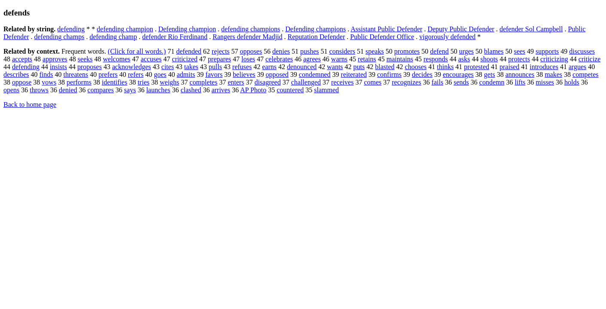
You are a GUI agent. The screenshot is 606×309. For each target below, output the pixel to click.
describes (16, 74)
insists (58, 66)
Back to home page (29, 104)
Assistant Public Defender (386, 29)
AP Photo (253, 90)
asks (464, 59)
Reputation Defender (316, 36)
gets (489, 74)
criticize (590, 59)
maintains (400, 59)
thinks (445, 66)
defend (439, 51)
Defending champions (315, 29)
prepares (219, 59)
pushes (309, 51)
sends (461, 82)
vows (49, 82)
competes (585, 74)
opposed (277, 74)
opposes (251, 51)
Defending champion (187, 29)
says (130, 90)
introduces (544, 66)
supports (547, 51)
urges (466, 51)
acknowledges (131, 66)
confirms (389, 74)
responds (435, 59)
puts (359, 66)
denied (68, 90)
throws (39, 90)
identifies (115, 82)
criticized (185, 59)
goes (160, 74)
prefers (107, 74)
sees (519, 51)
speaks (374, 51)
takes (191, 66)
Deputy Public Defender (460, 29)
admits (186, 74)
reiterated (354, 74)
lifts (520, 82)
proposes (89, 66)
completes (203, 82)
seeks (85, 59)
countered (290, 90)
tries (143, 82)
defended (188, 51)
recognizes (406, 82)
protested (476, 66)
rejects (221, 51)
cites (167, 66)
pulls (215, 66)
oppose (21, 82)
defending (71, 29)
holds (571, 82)
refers (135, 74)
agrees (312, 59)
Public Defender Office (382, 36)
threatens (76, 74)
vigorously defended (447, 36)
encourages (458, 74)
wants (335, 66)
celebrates (279, 59)
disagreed (267, 82)
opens (11, 90)
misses (545, 82)
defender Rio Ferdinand (174, 36)
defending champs (59, 36)
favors (213, 74)
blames (493, 51)
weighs (169, 82)
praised (509, 66)
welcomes (117, 59)
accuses (150, 59)
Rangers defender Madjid (248, 36)
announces (520, 74)
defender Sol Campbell (531, 29)
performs (79, 82)
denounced (302, 66)
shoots (489, 59)
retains (367, 59)
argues (577, 66)
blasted (384, 66)
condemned (315, 74)
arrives (220, 90)
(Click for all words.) (137, 51)
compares (101, 90)
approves (55, 59)
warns (339, 59)
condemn (492, 82)
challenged (306, 82)
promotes (407, 51)
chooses (416, 66)
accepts (22, 59)
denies (281, 51)
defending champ (113, 36)
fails (438, 82)
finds (46, 74)
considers (342, 51)
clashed (190, 90)
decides (422, 74)
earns (269, 66)
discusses (582, 51)
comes (372, 82)
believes (244, 74)
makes (553, 74)
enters (236, 82)
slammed (326, 90)
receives (342, 82)
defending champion (125, 29)
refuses (242, 66)
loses (248, 59)
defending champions (250, 29)
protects (519, 59)
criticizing (554, 59)
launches (158, 90)
